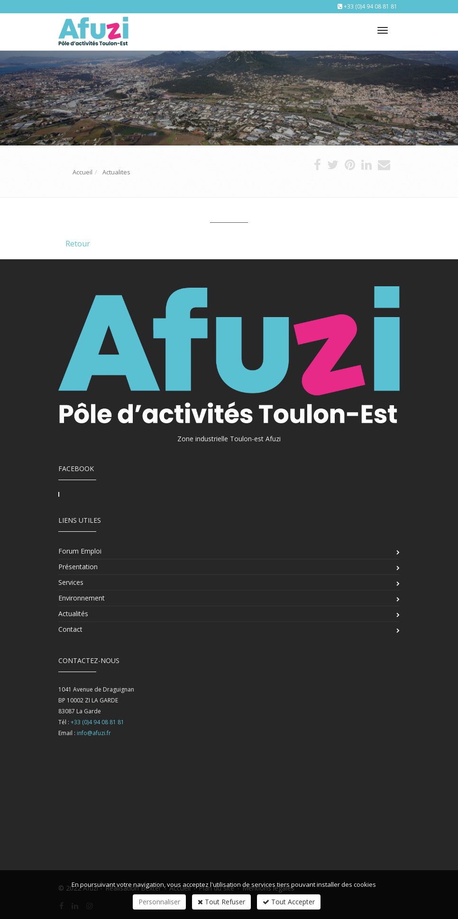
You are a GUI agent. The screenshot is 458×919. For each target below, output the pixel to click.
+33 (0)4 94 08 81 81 (370, 6)
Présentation (78, 566)
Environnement (81, 597)
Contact (70, 629)
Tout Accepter (289, 901)
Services (70, 582)
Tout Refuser (221, 901)
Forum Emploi (79, 550)
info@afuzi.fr (94, 733)
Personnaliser (159, 901)
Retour (77, 243)
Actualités (73, 613)
